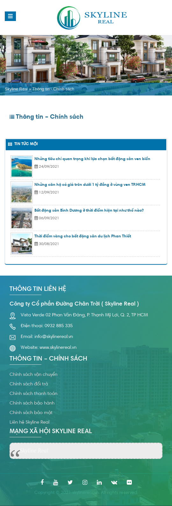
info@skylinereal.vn (53, 336)
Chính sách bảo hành (32, 403)
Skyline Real (16, 89)
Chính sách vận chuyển (33, 374)
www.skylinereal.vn (57, 347)
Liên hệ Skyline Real (29, 422)
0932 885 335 (59, 326)
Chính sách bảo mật (31, 413)
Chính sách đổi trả (29, 384)
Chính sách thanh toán (33, 393)
